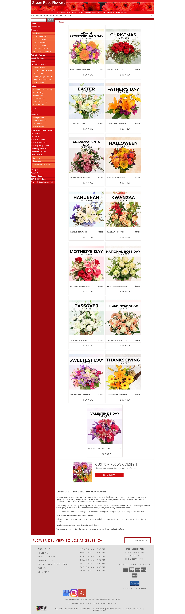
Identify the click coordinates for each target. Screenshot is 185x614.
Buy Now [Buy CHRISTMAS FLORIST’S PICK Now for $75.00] (125, 74)
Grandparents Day (40, 101)
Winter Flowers (38, 127)
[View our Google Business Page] (66, 596)
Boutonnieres (38, 161)
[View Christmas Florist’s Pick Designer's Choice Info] (123, 46)
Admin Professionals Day (42, 89)
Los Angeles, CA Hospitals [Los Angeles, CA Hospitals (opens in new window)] (108, 599)
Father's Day (38, 95)
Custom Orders (37, 176)
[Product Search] (38, 20)
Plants (33, 111)
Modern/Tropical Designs (41, 130)
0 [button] (152, 15)
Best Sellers (35, 27)
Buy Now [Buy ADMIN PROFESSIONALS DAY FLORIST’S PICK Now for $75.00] (88, 74)
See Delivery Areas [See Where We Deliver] (137, 540)
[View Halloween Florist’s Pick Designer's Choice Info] (123, 155)
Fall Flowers (37, 123)
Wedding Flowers (38, 139)
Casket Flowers (39, 73)
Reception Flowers (38, 152)
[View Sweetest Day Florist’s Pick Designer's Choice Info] (86, 372)
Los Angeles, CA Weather (79, 603)
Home (33, 24)
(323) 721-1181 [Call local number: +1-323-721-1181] (67, 15)
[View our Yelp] (82, 596)
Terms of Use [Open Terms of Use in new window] (99, 610)
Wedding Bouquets (39, 142)
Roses (33, 108)
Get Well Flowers (39, 45)
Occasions (35, 30)
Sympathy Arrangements (42, 79)
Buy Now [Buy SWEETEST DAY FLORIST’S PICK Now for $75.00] (88, 400)
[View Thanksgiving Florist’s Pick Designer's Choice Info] (123, 372)
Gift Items (35, 136)
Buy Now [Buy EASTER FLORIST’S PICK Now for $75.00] (88, 129)
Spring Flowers (38, 117)
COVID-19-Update (38, 179)
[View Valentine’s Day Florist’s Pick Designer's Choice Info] (104, 426)
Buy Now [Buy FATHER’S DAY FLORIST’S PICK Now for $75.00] (125, 129)
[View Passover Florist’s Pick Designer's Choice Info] (86, 317)
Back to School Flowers (42, 51)
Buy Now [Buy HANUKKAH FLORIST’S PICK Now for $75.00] (88, 237)
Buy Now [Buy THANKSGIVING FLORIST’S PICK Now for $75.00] (125, 400)
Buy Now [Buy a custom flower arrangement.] (109, 475)
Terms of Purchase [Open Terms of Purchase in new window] (133, 609)
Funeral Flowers (39, 67)
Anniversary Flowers (40, 36)
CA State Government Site (105, 603)
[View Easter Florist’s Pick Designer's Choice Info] (86, 101)
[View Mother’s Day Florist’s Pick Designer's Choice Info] (86, 263)
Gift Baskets (36, 133)
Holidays (34, 86)
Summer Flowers (39, 120)
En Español (35, 170)
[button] (134, 583)
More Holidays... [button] (39, 105)
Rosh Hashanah (39, 98)
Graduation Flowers (40, 48)
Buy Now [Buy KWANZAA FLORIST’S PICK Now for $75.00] (125, 237)
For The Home (38, 83)
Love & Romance (37, 58)
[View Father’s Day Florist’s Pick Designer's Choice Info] (123, 101)
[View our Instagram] (74, 596)
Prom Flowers (36, 155)
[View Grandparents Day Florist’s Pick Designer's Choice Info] (86, 155)
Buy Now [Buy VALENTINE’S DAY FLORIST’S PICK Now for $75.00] (106, 454)
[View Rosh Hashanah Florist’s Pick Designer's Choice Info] (123, 317)
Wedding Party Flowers (40, 145)
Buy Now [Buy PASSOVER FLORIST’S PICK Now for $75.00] (88, 345)
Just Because (38, 33)
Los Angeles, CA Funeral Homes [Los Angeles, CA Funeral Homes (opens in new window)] (79, 599)
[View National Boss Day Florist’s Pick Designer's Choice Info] (123, 263)
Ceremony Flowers (38, 148)
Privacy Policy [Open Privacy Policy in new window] (114, 609)
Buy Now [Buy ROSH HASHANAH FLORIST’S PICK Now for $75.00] (125, 345)
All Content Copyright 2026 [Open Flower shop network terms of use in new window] (69, 609)
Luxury (34, 61)
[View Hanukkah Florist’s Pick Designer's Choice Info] (86, 209)
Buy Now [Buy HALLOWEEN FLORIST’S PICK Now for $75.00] (125, 183)
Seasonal (34, 114)
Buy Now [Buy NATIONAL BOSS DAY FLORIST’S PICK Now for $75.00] (125, 291)
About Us (35, 173)
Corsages (36, 158)
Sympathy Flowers (38, 64)
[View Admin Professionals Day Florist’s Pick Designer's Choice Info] (86, 46)
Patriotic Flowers (38, 55)
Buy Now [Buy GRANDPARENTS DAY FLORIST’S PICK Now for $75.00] (88, 183)
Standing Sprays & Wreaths (43, 76)
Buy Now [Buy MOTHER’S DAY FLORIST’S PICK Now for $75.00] (88, 291)
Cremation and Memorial (42, 70)
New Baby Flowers (40, 42)
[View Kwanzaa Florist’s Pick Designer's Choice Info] (123, 209)
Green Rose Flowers (48, 2)
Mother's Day (38, 92)
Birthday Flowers (39, 39)
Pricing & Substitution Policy (42, 182)
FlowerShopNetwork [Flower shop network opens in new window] (94, 609)
